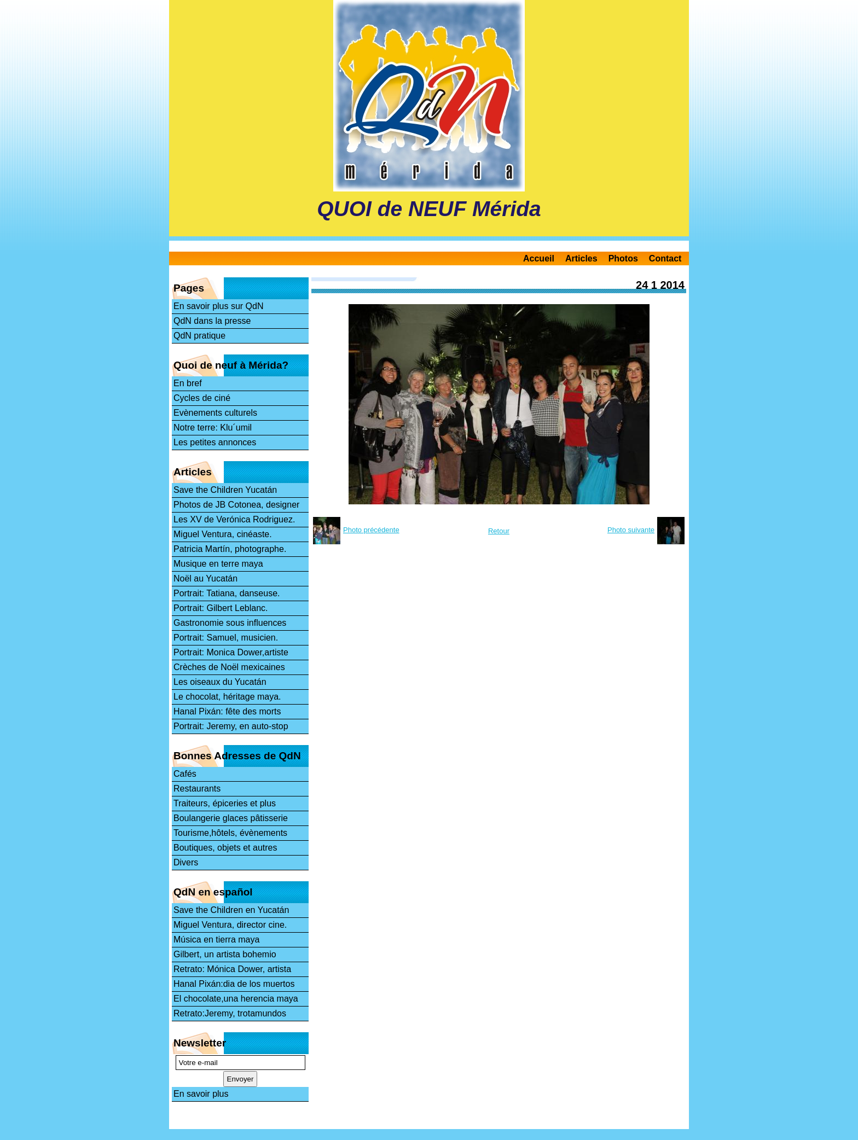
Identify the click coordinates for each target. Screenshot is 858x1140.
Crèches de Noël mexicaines (229, 667)
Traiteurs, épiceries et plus (224, 803)
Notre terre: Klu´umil (212, 427)
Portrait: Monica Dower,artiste (230, 652)
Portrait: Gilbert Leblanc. (220, 608)
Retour (498, 531)
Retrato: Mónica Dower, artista (232, 969)
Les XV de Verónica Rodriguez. (234, 519)
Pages (188, 288)
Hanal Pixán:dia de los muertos (233, 983)
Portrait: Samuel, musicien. (225, 637)
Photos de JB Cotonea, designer (236, 504)
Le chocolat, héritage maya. (227, 696)
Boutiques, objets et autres (225, 847)
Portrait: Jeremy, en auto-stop (230, 726)
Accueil (538, 258)
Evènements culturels (215, 412)
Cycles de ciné (201, 398)
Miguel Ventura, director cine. (230, 924)
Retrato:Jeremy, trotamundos (229, 1013)
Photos (623, 258)
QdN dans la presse (212, 320)
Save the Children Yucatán (225, 490)
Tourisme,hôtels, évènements (230, 832)
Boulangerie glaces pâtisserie (230, 818)
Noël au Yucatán (205, 578)
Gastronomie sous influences (229, 622)
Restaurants (197, 788)
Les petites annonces (214, 442)
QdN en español (213, 892)
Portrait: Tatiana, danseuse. (226, 593)
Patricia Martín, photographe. (229, 549)
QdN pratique (199, 335)
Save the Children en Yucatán (231, 910)
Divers (185, 862)
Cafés (184, 773)
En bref (187, 383)
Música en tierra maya (216, 939)
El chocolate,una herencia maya (235, 998)
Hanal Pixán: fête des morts (227, 711)
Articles (581, 258)
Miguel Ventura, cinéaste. (222, 534)
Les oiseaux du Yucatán (219, 682)
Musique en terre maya (218, 563)
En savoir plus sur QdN (218, 306)
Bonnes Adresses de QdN (237, 755)
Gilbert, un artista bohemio (224, 954)
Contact (665, 258)
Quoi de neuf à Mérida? (230, 365)
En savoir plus (201, 1093)
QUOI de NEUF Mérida (429, 208)
